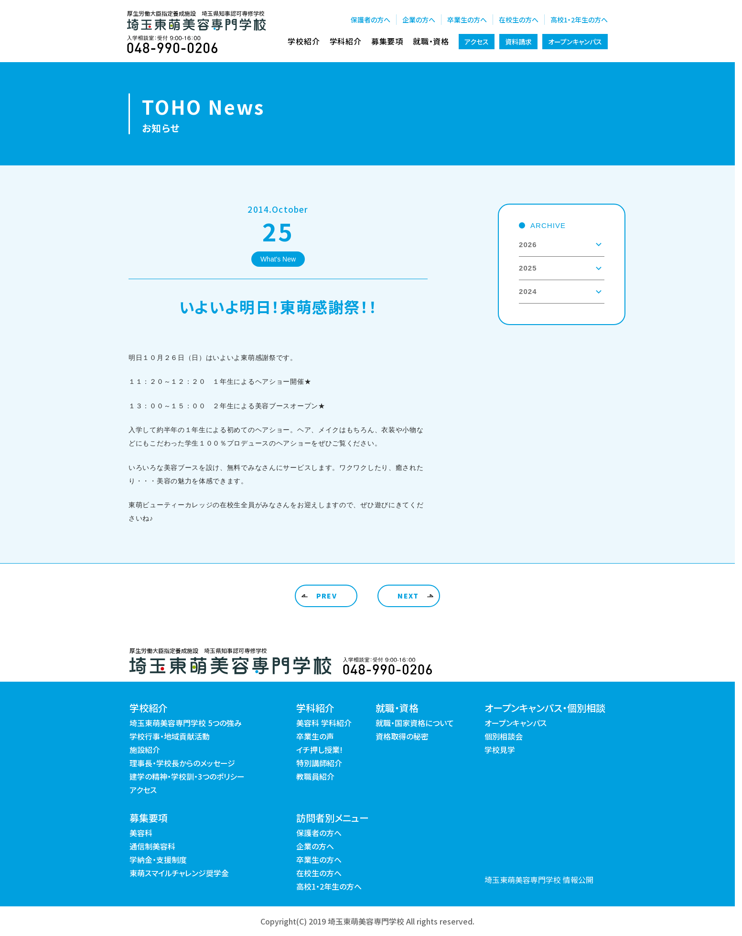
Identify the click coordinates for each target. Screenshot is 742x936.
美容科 (140, 832)
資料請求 (518, 41)
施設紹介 (144, 749)
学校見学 (499, 749)
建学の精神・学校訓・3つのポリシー (187, 776)
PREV (326, 595)
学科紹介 (346, 41)
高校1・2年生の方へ (579, 19)
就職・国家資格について (415, 723)
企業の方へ (418, 19)
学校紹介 (304, 41)
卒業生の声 (315, 736)
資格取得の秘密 (402, 736)
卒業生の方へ (467, 19)
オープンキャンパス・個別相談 (544, 708)
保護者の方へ (370, 19)
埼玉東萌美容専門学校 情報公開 (538, 879)
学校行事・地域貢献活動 (169, 736)
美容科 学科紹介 (324, 723)
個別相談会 (503, 736)
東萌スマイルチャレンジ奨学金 (179, 873)
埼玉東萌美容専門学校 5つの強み (185, 723)
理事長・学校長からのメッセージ (182, 763)
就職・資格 (431, 41)
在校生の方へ (518, 19)
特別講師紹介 (319, 763)
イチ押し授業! (319, 749)
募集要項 (387, 41)
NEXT (408, 595)
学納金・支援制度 (158, 859)
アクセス (476, 41)
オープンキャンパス (575, 41)
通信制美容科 (152, 846)
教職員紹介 (315, 776)
